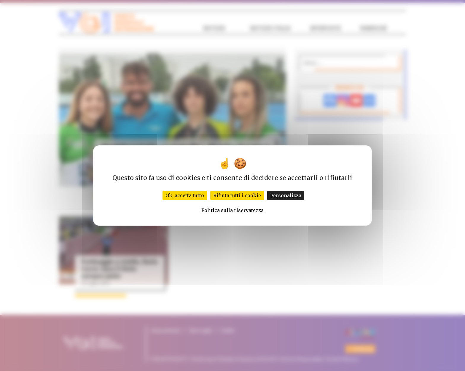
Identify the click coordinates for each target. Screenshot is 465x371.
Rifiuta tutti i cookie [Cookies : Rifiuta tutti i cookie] (237, 195)
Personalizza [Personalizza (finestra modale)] (285, 195)
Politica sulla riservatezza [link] (232, 210)
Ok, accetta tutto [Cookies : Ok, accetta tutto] (184, 195)
